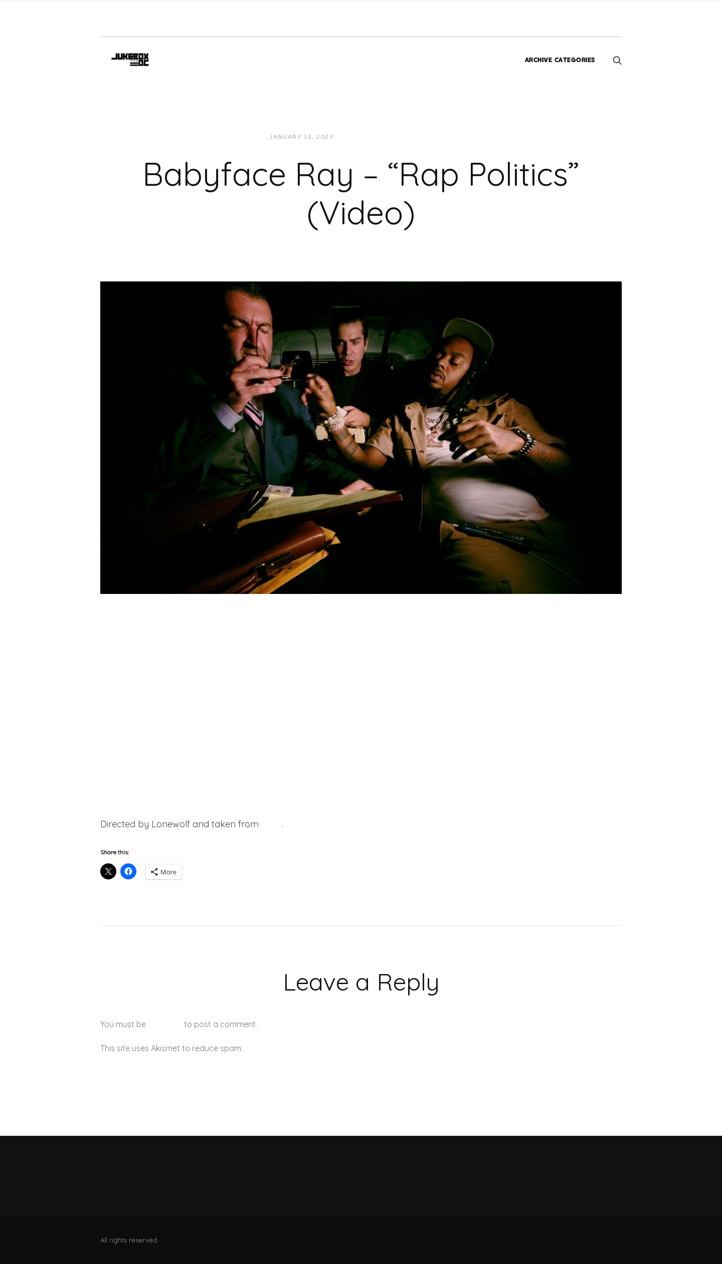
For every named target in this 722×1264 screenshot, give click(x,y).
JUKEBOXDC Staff (375, 137)
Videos (431, 137)
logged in (165, 1024)
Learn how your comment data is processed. (328, 1048)
